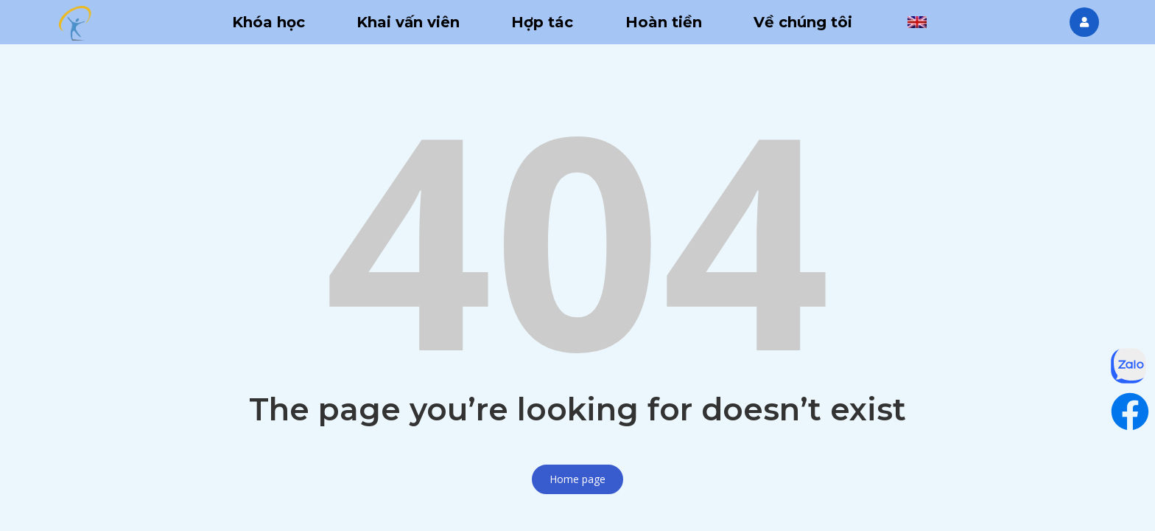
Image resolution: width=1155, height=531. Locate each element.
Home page (577, 479)
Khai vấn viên (408, 22)
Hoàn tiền (663, 22)
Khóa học (268, 22)
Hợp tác (542, 22)
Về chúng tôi (803, 22)
